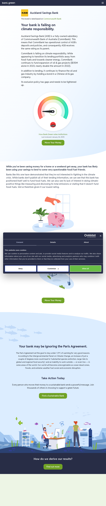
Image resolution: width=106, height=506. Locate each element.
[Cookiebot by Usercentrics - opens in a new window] (86, 235)
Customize (53, 269)
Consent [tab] (19, 242)
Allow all (85, 269)
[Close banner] (100, 235)
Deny (21, 269)
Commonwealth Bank (52, 18)
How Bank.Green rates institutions (53, 134)
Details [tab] (53, 242)
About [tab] (86, 242)
